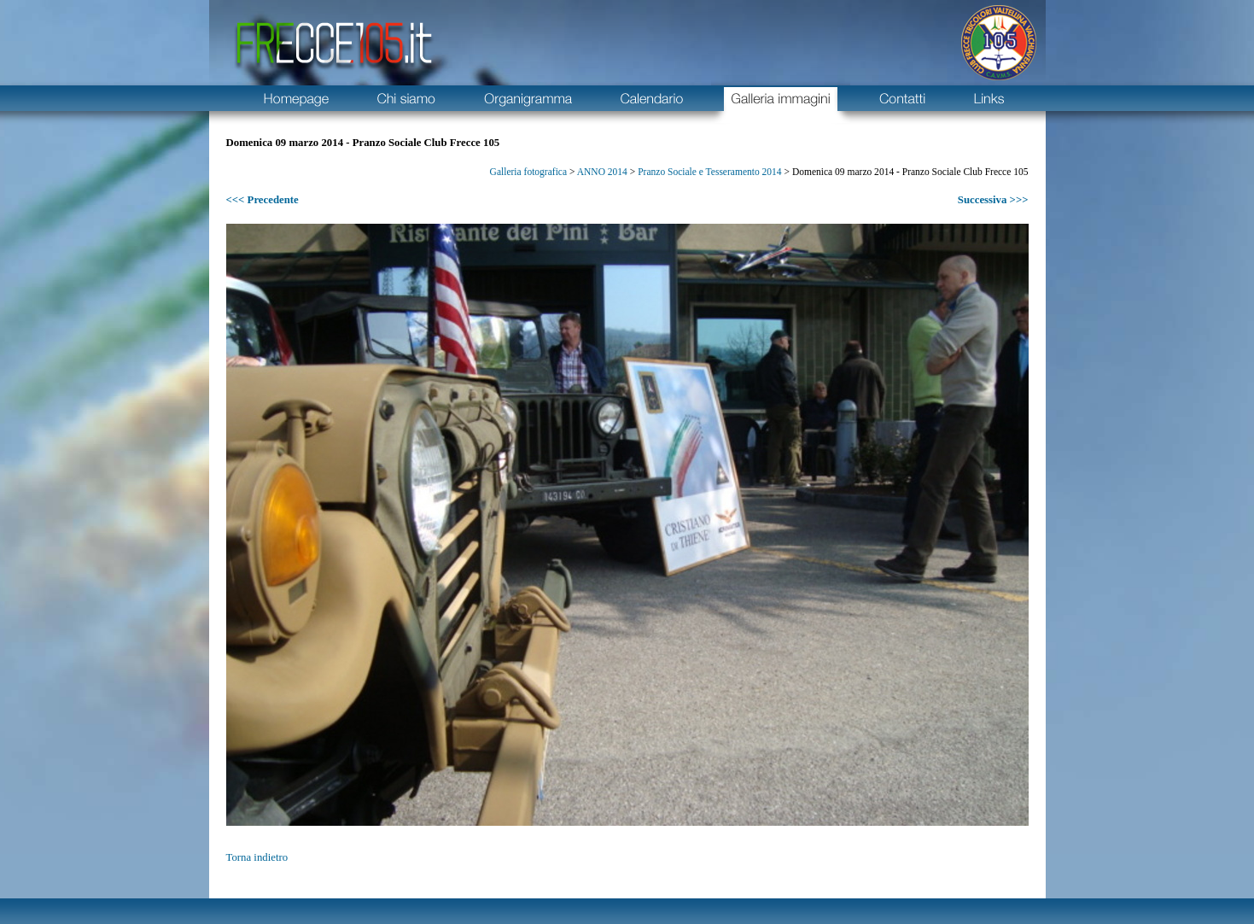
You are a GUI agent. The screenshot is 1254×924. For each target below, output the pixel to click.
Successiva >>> (993, 200)
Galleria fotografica (528, 172)
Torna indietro (257, 857)
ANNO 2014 (602, 172)
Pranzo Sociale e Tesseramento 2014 (709, 172)
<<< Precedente (262, 200)
